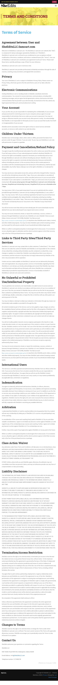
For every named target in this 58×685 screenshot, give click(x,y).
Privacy (45, 675)
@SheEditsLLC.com (19, 655)
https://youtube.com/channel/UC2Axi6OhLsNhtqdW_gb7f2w (14, 220)
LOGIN (54, 1)
